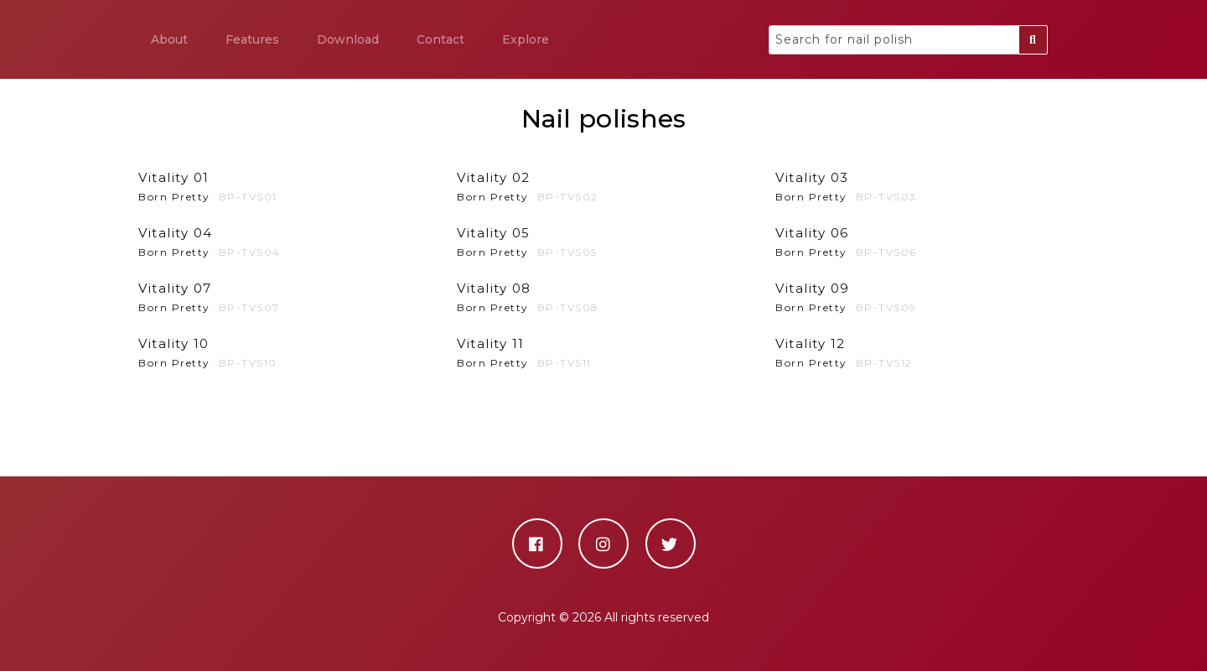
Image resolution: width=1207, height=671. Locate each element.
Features (252, 39)
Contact (440, 39)
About (169, 39)
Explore (525, 39)
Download (348, 39)
